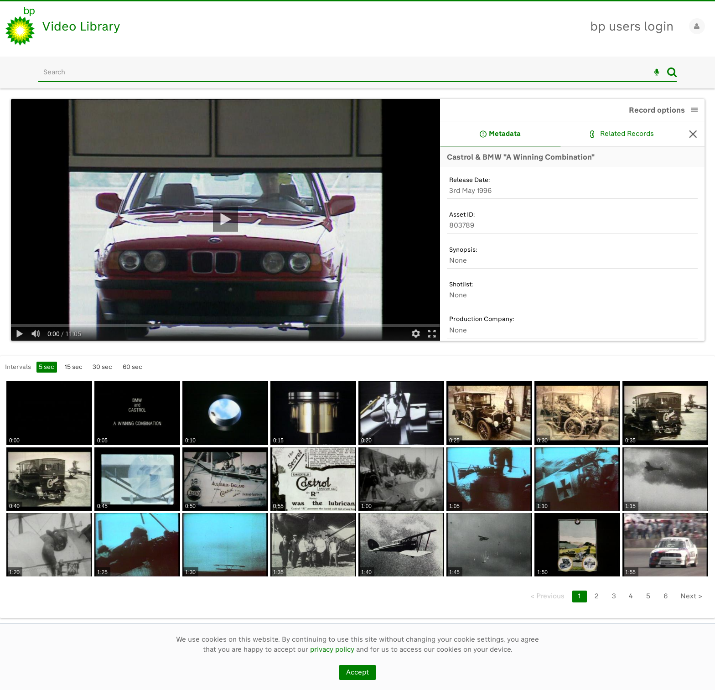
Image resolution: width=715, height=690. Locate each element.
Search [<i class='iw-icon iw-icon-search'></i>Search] (672, 72)
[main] (357, 355)
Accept (357, 672)
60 (132, 366)
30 (102, 366)
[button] (694, 109)
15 (74, 366)
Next (691, 596)
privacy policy (332, 649)
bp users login (632, 26)
